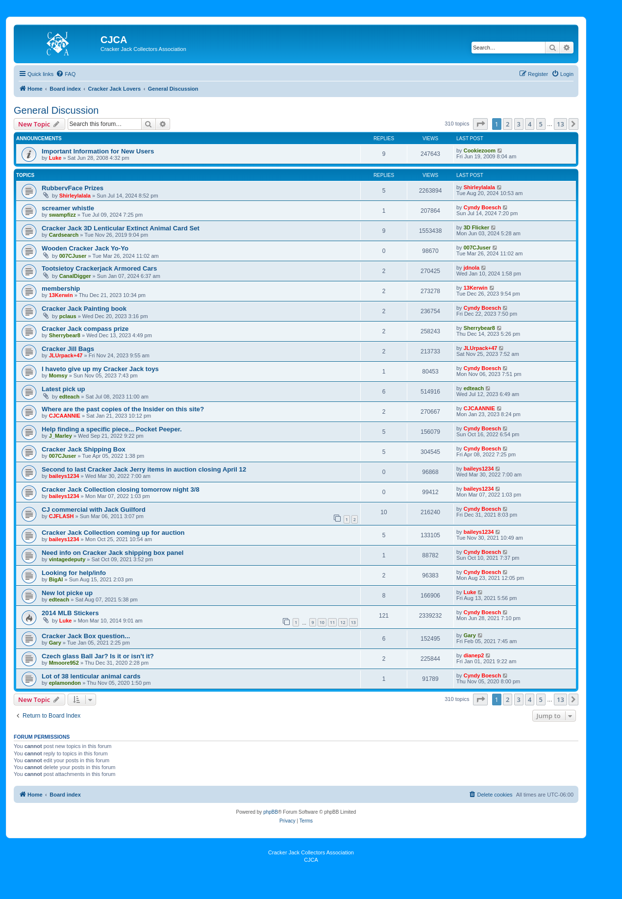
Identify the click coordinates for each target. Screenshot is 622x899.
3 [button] (519, 124)
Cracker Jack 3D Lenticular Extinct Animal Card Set (120, 228)
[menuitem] (65, 74)
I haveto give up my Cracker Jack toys (100, 369)
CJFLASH (61, 516)
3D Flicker (477, 227)
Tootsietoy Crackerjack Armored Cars (99, 268)
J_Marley (60, 436)
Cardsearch (64, 235)
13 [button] (560, 124)
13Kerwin (61, 295)
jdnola (471, 268)
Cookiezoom (480, 150)
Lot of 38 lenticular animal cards (91, 676)
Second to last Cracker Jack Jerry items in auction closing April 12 (144, 469)
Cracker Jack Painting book (84, 308)
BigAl (56, 579)
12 (342, 622)
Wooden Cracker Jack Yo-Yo (85, 248)
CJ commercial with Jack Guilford (94, 509)
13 (353, 622)
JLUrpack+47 (66, 355)
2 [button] (507, 124)
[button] (480, 124)
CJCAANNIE (64, 416)
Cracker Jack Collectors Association (311, 852)
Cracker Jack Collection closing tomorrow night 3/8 (120, 489)
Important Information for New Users (98, 151)
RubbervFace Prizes (72, 188)
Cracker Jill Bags (68, 348)
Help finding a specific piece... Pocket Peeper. (112, 429)
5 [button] (541, 124)
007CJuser (73, 256)
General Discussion (56, 110)
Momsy (58, 375)
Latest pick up (63, 389)
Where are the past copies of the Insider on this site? (123, 409)
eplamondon (65, 683)
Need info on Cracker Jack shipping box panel (112, 552)
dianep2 (474, 655)
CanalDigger (75, 276)
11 (332, 622)
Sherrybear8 (64, 335)
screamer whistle (68, 208)
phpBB (270, 812)
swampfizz (62, 215)
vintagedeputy (67, 559)
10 (322, 622)
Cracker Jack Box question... (86, 636)
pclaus (67, 316)
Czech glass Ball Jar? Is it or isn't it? (98, 656)
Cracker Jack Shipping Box (83, 449)
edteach (69, 397)
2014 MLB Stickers (70, 613)
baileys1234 (64, 476)
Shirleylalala (75, 196)
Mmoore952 (64, 663)
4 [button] (529, 124)
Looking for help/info (74, 572)
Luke (55, 158)
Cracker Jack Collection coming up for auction (113, 532)
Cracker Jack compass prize (85, 328)
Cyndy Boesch (482, 207)
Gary (55, 643)
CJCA (311, 860)
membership (61, 288)
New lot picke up (67, 593)
